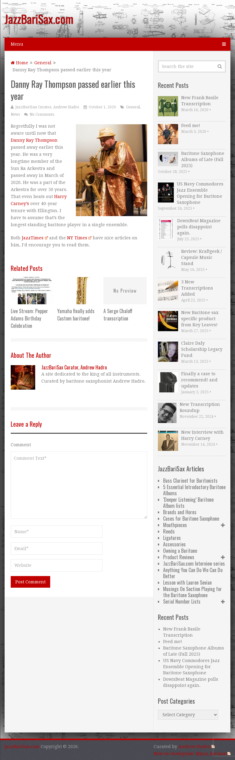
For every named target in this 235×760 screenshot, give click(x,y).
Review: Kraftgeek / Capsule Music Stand (201, 257)
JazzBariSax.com (39, 18)
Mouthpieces (175, 525)
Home (19, 62)
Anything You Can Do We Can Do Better (192, 573)
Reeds (169, 531)
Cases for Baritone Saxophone (191, 518)
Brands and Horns (179, 512)
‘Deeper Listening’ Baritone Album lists (188, 502)
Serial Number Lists (181, 601)
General (42, 62)
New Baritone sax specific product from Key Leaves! (199, 318)
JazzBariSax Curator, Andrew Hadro (47, 107)
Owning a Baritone (180, 550)
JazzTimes (35, 237)
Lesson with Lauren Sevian (187, 582)
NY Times (79, 237)
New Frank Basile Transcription (199, 100)
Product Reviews (178, 557)
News (15, 114)
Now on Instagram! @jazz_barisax (192, 753)
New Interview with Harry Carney (202, 435)
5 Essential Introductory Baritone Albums (194, 490)
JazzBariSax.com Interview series (194, 563)
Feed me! (190, 125)
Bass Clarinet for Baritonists (190, 480)
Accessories (174, 544)
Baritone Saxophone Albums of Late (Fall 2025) (202, 159)
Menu (17, 44)
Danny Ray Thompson (34, 140)
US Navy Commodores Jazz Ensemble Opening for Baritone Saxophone (200, 193)
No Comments (42, 114)
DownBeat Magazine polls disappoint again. (199, 226)
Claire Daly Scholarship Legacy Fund (201, 349)
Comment (21, 444)
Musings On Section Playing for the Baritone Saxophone (192, 592)
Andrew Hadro (196, 746)
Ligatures (172, 537)
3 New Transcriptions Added (197, 288)
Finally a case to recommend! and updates (199, 379)
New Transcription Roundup (200, 407)
